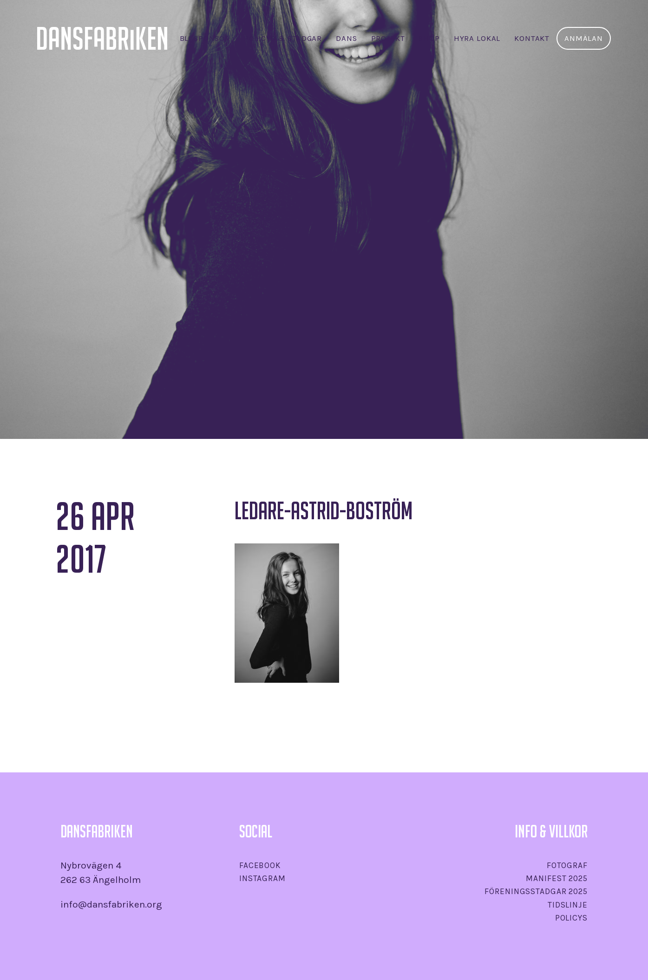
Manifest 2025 (556, 878)
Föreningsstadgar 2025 (535, 891)
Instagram (262, 878)
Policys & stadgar (283, 38)
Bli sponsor (205, 38)
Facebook (260, 865)
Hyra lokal (477, 38)
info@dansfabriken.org (111, 904)
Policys (571, 917)
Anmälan (583, 38)
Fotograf (567, 865)
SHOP (429, 38)
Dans (346, 38)
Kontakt (532, 38)
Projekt (388, 38)
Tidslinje (568, 904)
